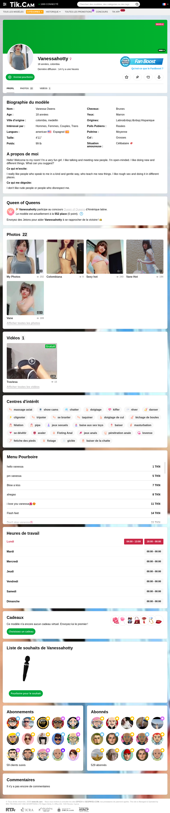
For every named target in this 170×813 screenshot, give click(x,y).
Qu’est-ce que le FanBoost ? (147, 68)
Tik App (116, 11)
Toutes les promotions (79, 11)
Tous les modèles (13, 12)
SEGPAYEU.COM (92, 802)
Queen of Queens (74, 209)
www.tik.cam (37, 801)
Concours (102, 12)
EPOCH (79, 802)
